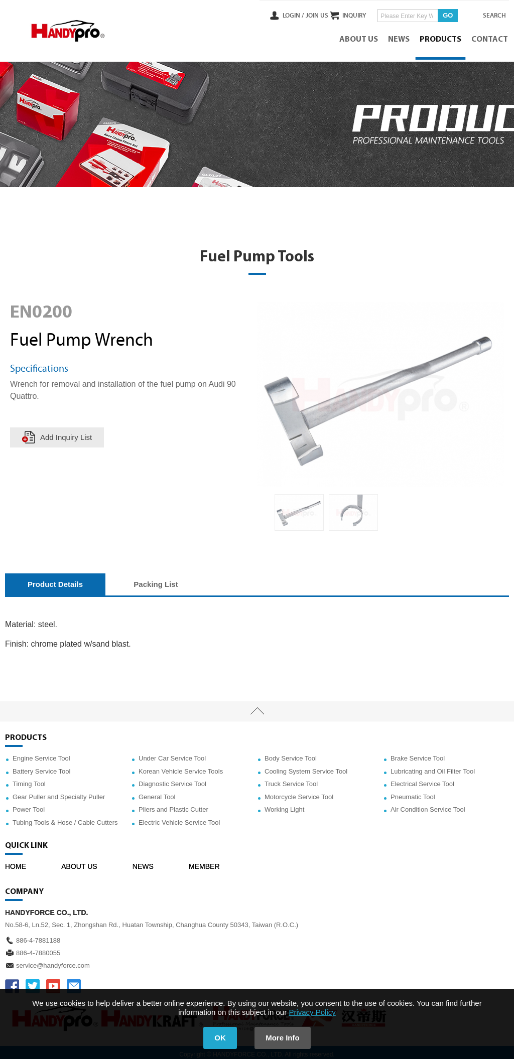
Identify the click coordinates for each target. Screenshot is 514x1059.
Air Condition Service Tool (428, 806)
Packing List (156, 580)
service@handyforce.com (53, 961)
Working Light (284, 806)
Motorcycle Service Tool (299, 793)
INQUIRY (345, 15)
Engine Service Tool (41, 754)
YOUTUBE (53, 982)
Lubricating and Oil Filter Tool (433, 767)
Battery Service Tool (41, 767)
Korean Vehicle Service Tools (181, 767)
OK (218, 1037)
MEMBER (204, 862)
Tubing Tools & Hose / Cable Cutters (65, 818)
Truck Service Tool (291, 780)
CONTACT (490, 38)
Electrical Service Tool (422, 780)
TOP (257, 707)
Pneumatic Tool (413, 793)
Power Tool (29, 806)
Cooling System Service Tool (306, 767)
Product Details (55, 580)
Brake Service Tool (418, 754)
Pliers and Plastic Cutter (173, 806)
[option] (299, 508)
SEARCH (488, 15)
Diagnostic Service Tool (172, 780)
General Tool (157, 793)
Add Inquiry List (66, 433)
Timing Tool (29, 780)
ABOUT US (359, 38)
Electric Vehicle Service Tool (179, 818)
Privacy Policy (312, 1012)
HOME (15, 862)
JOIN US (297, 15)
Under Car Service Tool (172, 754)
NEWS (400, 38)
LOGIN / (274, 15)
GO (439, 14)
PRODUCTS (441, 38)
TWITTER (33, 982)
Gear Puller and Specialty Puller (59, 793)
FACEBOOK (12, 982)
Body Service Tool (291, 754)
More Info (285, 1037)
